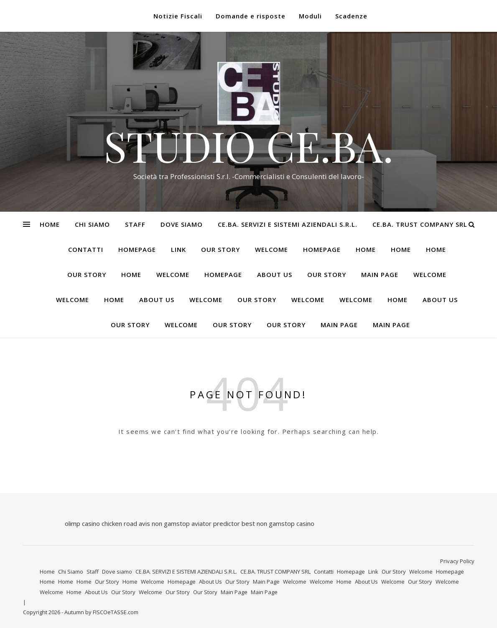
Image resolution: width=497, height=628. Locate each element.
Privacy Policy (457, 561)
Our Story (220, 249)
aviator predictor (215, 523)
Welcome (271, 249)
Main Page (379, 274)
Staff (135, 224)
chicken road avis (126, 523)
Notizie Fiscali (177, 16)
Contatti (85, 249)
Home (50, 224)
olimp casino (82, 523)
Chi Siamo (92, 224)
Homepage (137, 249)
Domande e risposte (250, 16)
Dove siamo (182, 224)
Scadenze (351, 16)
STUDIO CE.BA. (248, 146)
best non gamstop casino (278, 523)
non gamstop (171, 523)
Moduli (310, 16)
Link (178, 249)
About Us (274, 274)
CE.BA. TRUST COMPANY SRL (419, 224)
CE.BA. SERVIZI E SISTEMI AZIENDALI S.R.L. (287, 224)
